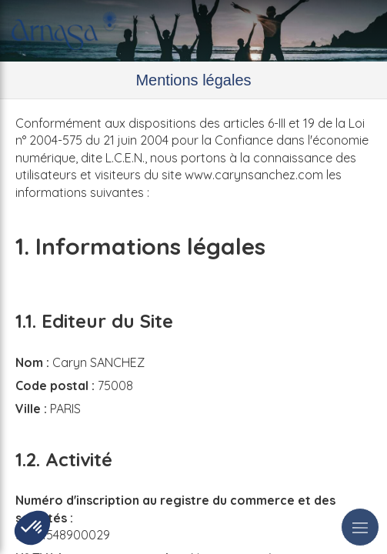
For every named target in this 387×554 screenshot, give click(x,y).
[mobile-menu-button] (360, 527)
